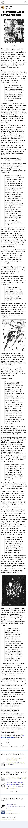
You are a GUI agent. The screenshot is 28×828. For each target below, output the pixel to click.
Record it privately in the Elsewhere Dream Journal (15, 807)
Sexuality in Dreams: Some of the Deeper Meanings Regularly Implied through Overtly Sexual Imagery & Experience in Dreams (15, 785)
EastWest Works (10, 811)
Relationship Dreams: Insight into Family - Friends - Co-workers (16, 759)
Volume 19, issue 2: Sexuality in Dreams (12, 746)
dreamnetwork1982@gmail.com (8, 819)
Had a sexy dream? (11, 804)
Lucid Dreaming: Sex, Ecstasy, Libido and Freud (16, 778)
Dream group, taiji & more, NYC (13, 813)
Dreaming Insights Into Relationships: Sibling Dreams (15, 763)
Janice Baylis (6, 742)
